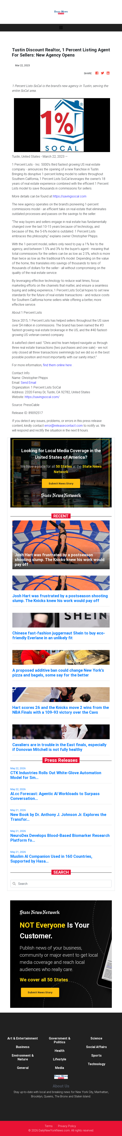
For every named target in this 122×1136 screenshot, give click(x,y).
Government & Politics (59, 1040)
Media (59, 1068)
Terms (49, 1126)
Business (23, 1047)
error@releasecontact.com (63, 425)
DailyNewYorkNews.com (54, 1130)
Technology (96, 1064)
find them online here (57, 365)
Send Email (28, 383)
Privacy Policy (67, 1126)
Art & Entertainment (22, 1038)
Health (59, 1051)
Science (96, 1038)
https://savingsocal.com (69, 196)
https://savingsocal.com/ (42, 397)
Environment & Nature (23, 1057)
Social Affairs (96, 1047)
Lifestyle (59, 1059)
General (23, 1068)
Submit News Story (61, 483)
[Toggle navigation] (61, 27)
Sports (96, 1055)
